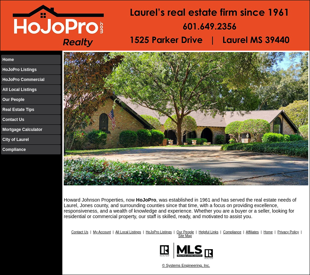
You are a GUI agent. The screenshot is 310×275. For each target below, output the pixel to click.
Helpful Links (208, 232)
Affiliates (252, 232)
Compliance (14, 149)
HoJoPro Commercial (23, 79)
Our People (13, 99)
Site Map (185, 236)
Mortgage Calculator (22, 129)
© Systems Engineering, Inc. (186, 265)
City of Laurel (15, 139)
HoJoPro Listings (19, 69)
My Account (102, 232)
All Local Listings (19, 89)
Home (8, 59)
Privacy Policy (288, 232)
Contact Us (13, 119)
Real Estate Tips (18, 109)
